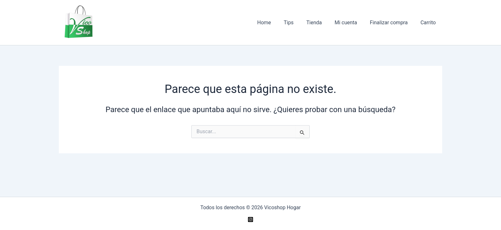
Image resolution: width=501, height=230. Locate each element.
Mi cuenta (352, 22)
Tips (300, 22)
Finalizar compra (393, 22)
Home (278, 22)
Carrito (429, 22)
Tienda (323, 22)
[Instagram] (250, 219)
